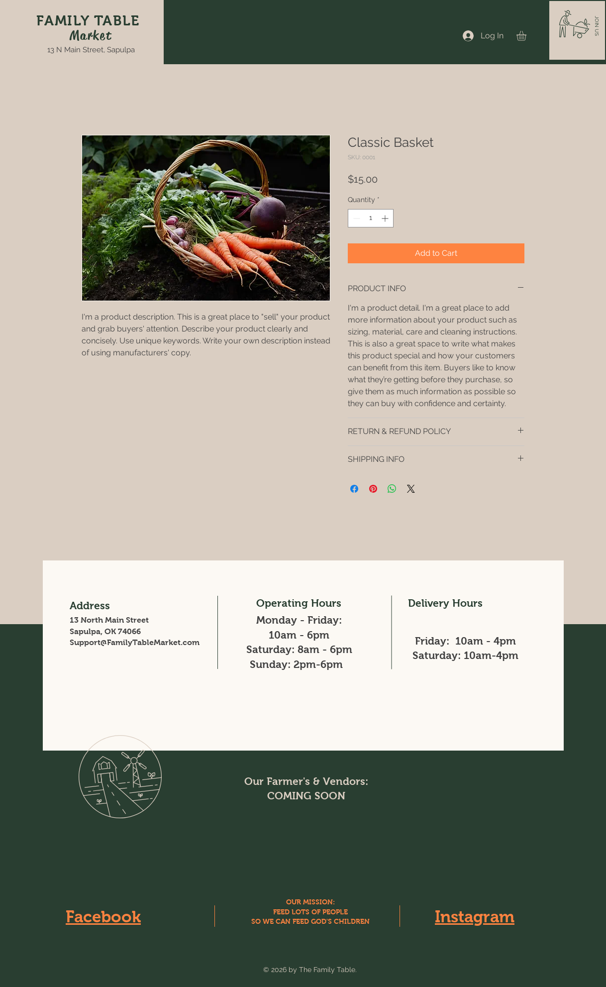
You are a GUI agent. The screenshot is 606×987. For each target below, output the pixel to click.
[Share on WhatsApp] (392, 489)
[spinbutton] (371, 218)
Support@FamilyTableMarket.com (135, 642)
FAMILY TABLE (88, 20)
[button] (597, 26)
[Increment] (386, 218)
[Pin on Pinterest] (373, 489)
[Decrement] (355, 218)
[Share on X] (411, 489)
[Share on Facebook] (354, 489)
